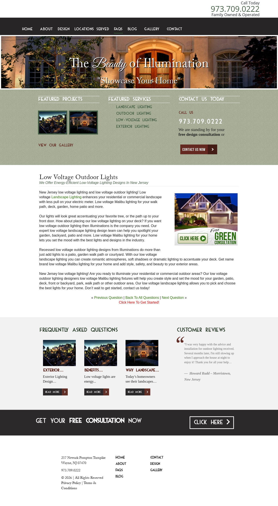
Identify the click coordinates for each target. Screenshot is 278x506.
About (46, 29)
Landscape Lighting (134, 107)
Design (64, 29)
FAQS (118, 29)
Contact (175, 29)
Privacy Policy (71, 483)
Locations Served (91, 29)
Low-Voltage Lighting (136, 120)
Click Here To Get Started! (139, 302)
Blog (132, 29)
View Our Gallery (56, 145)
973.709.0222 (235, 8)
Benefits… (93, 370)
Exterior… (53, 370)
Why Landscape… (142, 370)
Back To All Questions (142, 297)
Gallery (152, 29)
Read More (56, 391)
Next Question (173, 297)
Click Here (212, 422)
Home (27, 29)
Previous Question (108, 297)
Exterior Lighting (132, 127)
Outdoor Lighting (133, 114)
